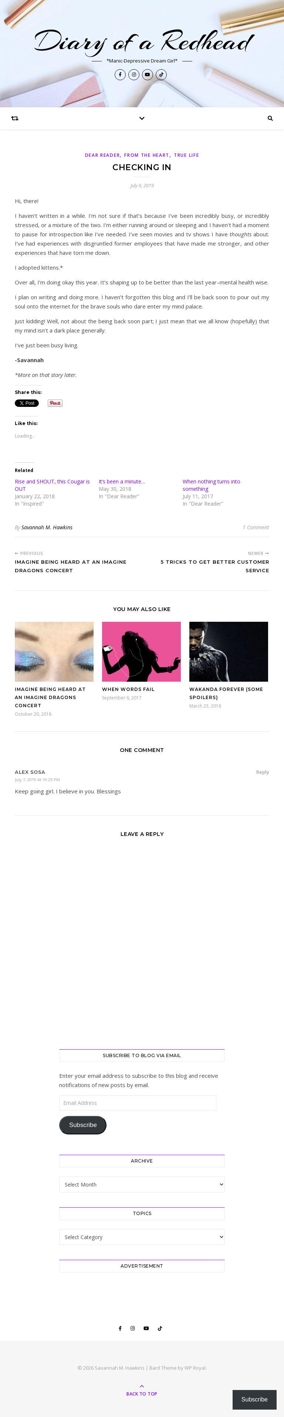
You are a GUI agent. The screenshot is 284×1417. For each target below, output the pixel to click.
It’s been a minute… (122, 481)
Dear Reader (102, 155)
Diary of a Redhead (142, 41)
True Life (186, 155)
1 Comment (256, 527)
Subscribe (83, 1124)
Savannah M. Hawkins (46, 527)
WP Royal (195, 1367)
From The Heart (146, 155)
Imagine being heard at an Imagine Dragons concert (50, 697)
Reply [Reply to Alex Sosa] (262, 772)
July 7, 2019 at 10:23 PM (37, 779)
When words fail (128, 689)
